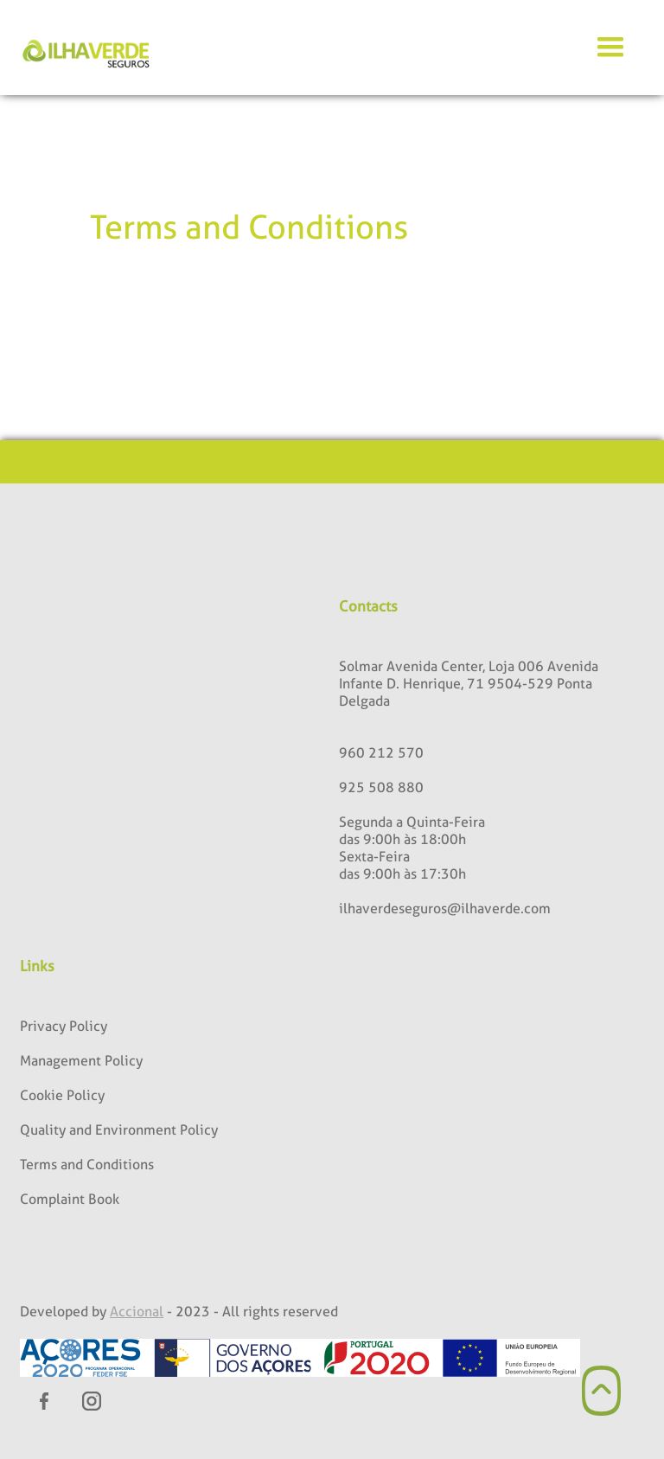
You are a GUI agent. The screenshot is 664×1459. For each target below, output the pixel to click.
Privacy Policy (63, 1026)
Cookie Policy (62, 1095)
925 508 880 (381, 787)
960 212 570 (381, 753)
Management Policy (81, 1061)
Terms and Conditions (87, 1164)
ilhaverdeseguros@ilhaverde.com (445, 908)
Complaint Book (69, 1199)
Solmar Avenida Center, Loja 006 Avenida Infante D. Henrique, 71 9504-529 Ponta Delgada (468, 683)
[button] (610, 47)
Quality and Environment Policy (119, 1130)
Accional (136, 1311)
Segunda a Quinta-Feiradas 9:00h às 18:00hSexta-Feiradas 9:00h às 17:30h (412, 848)
